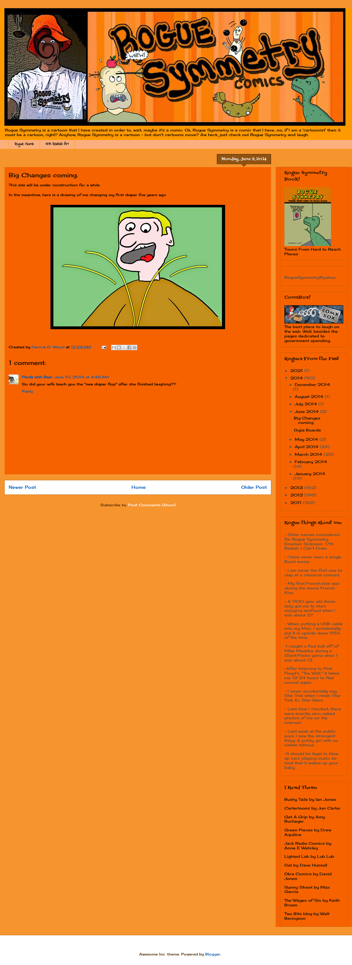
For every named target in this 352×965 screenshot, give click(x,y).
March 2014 (309, 454)
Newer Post (22, 487)
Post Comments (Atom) (151, 505)
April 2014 (307, 446)
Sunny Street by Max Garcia (307, 889)
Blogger (212, 954)
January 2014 (310, 473)
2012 (297, 495)
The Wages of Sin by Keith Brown (312, 902)
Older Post (254, 487)
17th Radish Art (57, 144)
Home (139, 487)
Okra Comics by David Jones (308, 876)
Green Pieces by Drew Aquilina (307, 832)
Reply (27, 391)
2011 (296, 502)
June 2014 (307, 411)
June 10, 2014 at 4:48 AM (81, 377)
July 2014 (306, 403)
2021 (297, 370)
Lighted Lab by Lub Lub (309, 856)
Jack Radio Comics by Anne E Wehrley (307, 845)
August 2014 (310, 396)
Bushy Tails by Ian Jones (310, 799)
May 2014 (307, 439)
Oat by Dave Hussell (305, 865)
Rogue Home (24, 144)
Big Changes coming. (307, 420)
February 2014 (311, 461)
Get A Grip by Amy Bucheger (304, 819)
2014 (297, 378)
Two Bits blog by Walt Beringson (306, 916)
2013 (297, 487)
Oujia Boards (307, 430)
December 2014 (312, 384)
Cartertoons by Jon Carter (312, 808)
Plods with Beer (37, 377)
